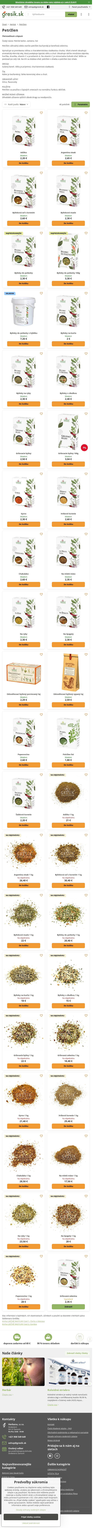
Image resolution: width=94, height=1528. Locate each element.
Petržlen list (68, 754)
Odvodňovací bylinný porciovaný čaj (23, 694)
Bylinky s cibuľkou (68, 393)
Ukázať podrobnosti (31, 1523)
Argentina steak (68, 152)
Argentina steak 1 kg (23, 874)
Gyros (23, 513)
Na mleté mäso (68, 574)
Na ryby (23, 634)
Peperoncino (23, 754)
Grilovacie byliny (23, 453)
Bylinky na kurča (68, 333)
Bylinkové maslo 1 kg (23, 935)
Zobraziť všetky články (77, 1353)
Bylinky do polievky (24, 273)
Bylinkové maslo (68, 212)
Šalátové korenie (23, 814)
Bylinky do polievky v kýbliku (23, 333)
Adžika (23, 152)
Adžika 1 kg (68, 814)
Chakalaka (23, 574)
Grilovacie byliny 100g (68, 453)
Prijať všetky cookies (31, 1517)
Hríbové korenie (68, 513)
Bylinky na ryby (23, 393)
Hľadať (71, 14)
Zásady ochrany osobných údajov (64, 1510)
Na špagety (68, 634)
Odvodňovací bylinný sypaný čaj (68, 694)
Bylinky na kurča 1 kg (24, 995)
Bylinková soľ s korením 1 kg (68, 874)
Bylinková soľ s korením (23, 212)
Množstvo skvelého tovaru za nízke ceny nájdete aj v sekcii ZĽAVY (46, 2)
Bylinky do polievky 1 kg (68, 935)
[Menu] (89, 14)
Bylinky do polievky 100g (68, 273)
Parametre (80, 104)
